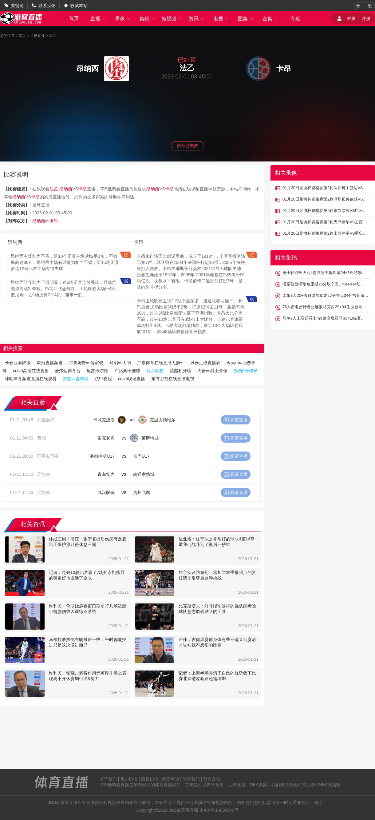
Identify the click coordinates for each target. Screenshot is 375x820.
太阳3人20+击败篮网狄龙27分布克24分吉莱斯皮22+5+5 (325, 295)
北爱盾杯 (45, 419)
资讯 (197, 18)
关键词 (17, 5)
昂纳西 (65, 188)
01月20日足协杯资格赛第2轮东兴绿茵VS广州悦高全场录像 (325, 210)
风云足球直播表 (205, 362)
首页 (74, 18)
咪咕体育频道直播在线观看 (31, 378)
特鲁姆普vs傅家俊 (86, 362)
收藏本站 (79, 5)
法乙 (52, 36)
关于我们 (108, 779)
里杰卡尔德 (97, 370)
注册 (366, 18)
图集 (246, 18)
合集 (270, 18)
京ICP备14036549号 (219, 810)
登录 (351, 18)
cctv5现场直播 (131, 378)
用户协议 (128, 779)
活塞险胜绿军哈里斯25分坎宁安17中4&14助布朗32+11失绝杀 (325, 284)
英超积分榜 (180, 370)
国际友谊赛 (48, 456)
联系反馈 (47, 5)
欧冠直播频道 (50, 362)
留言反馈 (211, 779)
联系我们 (191, 779)
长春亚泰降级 (18, 362)
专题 (295, 18)
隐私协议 (149, 779)
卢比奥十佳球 (127, 370)
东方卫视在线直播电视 (172, 378)
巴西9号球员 (246, 370)
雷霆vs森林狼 (76, 378)
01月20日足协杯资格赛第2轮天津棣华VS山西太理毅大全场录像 (325, 222)
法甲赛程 (103, 378)
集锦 (148, 18)
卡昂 (82, 188)
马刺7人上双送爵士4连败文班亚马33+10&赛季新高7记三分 (325, 318)
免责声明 (170, 779)
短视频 (172, 18)
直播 (98, 18)
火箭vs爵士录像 (212, 370)
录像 (123, 18)
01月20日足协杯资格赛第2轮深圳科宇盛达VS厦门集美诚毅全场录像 (325, 187)
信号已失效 (187, 145)
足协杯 (43, 474)
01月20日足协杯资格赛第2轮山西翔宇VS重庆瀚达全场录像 (325, 233)
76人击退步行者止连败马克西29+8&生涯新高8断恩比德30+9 (325, 307)
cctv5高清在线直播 (31, 370)
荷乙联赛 (155, 370)
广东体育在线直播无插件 (160, 362)
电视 (221, 18)
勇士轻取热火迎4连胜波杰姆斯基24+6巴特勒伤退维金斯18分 (325, 272)
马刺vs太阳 (120, 362)
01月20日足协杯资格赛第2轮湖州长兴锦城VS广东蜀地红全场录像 (325, 199)
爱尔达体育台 (68, 370)
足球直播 (37, 36)
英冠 (41, 438)
